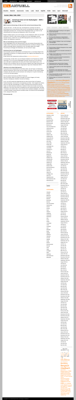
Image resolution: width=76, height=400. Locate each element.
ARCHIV (63, 113)
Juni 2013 (63, 323)
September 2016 (64, 260)
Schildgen (49, 173)
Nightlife (43, 10)
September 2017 (64, 240)
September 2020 (64, 200)
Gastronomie (20, 10)
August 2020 (63, 201)
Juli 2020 (62, 203)
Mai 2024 (63, 149)
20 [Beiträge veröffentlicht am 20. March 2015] (66, 355)
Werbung (21, 1)
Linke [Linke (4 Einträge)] (48, 90)
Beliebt (48, 27)
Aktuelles (5, 10)
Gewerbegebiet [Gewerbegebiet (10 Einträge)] (65, 87)
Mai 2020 (63, 206)
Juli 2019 (62, 213)
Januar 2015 (63, 292)
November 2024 (64, 139)
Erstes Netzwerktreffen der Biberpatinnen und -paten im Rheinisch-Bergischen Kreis (60, 74)
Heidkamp (49, 136)
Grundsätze (13, 1)
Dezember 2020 (64, 195)
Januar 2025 (63, 136)
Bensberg (49, 120)
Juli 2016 (62, 263)
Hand (48, 133)
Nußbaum (49, 157)
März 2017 (63, 250)
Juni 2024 (63, 147)
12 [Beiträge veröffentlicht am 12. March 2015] (64, 353)
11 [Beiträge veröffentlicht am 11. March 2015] (63, 353)
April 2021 (63, 191)
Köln (47, 141)
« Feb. (62, 358)
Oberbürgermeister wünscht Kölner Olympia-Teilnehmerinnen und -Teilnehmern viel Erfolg (58, 64)
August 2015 (63, 281)
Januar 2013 (63, 332)
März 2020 (63, 209)
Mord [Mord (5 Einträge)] (69, 90)
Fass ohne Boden (50, 126)
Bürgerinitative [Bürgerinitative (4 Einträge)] (58, 82)
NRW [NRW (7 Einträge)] (48, 92)
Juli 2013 (62, 322)
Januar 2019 (63, 217)
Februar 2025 (63, 134)
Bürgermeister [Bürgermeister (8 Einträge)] (65, 82)
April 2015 (63, 288)
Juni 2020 (63, 204)
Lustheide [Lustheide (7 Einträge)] (52, 90)
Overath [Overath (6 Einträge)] (59, 92)
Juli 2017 (62, 244)
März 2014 (63, 309)
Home (5, 1)
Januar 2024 (63, 156)
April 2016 (63, 268)
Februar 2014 (63, 310)
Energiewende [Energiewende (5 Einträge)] (58, 86)
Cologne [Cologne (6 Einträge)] (53, 84)
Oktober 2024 (63, 141)
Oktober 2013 (63, 317)
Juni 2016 (63, 265)
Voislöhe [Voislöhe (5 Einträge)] (60, 96)
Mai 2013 (63, 325)
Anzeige (48, 116)
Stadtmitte (49, 177)
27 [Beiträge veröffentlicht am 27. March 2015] (66, 356)
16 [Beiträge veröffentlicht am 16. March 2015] (61, 355)
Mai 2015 (63, 286)
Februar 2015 (63, 291)
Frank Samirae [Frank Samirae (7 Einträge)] (53, 87)
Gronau (48, 131)
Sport (58, 10)
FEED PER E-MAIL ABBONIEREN (61, 6)
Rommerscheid (50, 167)
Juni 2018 (63, 226)
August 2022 (63, 177)
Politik (48, 10)
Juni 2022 (63, 178)
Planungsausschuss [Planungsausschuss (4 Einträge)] (51, 93)
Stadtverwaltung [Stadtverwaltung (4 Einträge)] (62, 95)
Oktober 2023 (63, 160)
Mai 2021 (63, 190)
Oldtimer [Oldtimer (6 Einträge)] (55, 92)
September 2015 (64, 279)
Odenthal (48, 159)
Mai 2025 (63, 129)
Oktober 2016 (63, 258)
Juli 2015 (62, 283)
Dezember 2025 (64, 118)
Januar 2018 (63, 234)
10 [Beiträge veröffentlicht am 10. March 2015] (62, 353)
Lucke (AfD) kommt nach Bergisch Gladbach (58, 44)
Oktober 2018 (63, 219)
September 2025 (64, 123)
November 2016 (64, 257)
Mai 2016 (63, 266)
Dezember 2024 (64, 138)
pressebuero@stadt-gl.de (33, 56)
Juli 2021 (62, 188)
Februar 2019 (63, 216)
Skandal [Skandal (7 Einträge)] (49, 95)
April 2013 (63, 327)
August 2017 (63, 242)
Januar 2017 (63, 253)
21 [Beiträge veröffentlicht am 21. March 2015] (67, 355)
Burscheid (49, 123)
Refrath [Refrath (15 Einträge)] (66, 93)
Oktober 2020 (63, 198)
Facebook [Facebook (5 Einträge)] (64, 86)
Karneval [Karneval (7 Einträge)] (64, 89)
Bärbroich (49, 118)
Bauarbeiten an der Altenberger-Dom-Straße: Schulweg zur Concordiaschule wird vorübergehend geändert (60, 71)
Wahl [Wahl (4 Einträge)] (64, 96)
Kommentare (54, 27)
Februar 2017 (63, 252)
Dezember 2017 (64, 235)
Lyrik (48, 151)
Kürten (48, 144)
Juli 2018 (62, 224)
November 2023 (64, 159)
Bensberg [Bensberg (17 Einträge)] (59, 80)
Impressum (38, 1)
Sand (48, 170)
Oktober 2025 (63, 121)
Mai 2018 (63, 227)
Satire (54, 10)
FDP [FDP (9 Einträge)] (68, 86)
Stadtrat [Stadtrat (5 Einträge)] (56, 95)
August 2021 (63, 187)
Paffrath (48, 162)
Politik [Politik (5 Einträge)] (57, 93)
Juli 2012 (62, 341)
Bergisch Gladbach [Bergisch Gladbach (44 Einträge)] (65, 366)
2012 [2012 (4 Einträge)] (48, 80)
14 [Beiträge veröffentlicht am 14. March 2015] (67, 353)
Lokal (32, 10)
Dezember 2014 (64, 294)
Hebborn (48, 134)
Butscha (48, 125)
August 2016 (63, 261)
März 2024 (63, 152)
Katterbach (49, 139)
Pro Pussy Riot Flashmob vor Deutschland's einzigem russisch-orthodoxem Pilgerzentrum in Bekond (59, 38)
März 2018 (63, 231)
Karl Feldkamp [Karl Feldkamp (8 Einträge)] (58, 89)
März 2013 (63, 328)
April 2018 (63, 229)
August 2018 (63, 222)
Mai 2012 (63, 345)
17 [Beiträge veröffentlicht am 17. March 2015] (62, 355)
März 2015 (63, 289)
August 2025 (63, 125)
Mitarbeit (29, 1)
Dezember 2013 (64, 314)
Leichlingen (49, 146)
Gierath (48, 129)
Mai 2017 (63, 247)
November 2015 (64, 276)
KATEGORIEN (50, 113)
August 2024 (63, 144)
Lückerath (49, 149)
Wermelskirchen (50, 178)
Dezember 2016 (64, 255)
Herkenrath (49, 138)
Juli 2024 (62, 146)
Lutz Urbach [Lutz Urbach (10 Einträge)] (58, 90)
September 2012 (64, 338)
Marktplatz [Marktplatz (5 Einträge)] (64, 90)
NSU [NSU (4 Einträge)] (51, 92)
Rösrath (48, 169)
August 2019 (63, 211)
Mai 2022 (63, 180)
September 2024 (64, 143)
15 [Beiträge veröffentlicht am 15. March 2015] (68, 353)
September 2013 (64, 319)
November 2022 (64, 173)
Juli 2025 (62, 126)
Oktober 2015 (63, 278)
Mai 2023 (63, 167)
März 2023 (63, 170)
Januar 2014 (63, 312)
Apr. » (65, 358)
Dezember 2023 (64, 157)
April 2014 (63, 307)
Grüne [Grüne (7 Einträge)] (49, 89)
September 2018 (64, 221)
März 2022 (63, 183)
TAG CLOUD (65, 27)
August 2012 (63, 340)
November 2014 (64, 296)
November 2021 (64, 185)
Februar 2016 (63, 271)
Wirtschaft (65, 10)
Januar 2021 (63, 193)
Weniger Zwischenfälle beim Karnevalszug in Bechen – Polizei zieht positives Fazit (60, 54)
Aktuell (60, 27)
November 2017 (64, 237)
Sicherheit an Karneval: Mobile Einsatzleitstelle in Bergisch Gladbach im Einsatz (59, 57)
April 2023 (63, 169)
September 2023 (64, 162)
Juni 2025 (63, 128)
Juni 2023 (63, 165)
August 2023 (63, 164)
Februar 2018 (63, 232)
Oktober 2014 (63, 297)
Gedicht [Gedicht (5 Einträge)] (59, 87)
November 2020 (64, 196)
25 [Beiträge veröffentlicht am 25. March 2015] (63, 356)
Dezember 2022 (64, 172)
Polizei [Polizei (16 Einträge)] (62, 93)
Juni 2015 (63, 284)
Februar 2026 (63, 115)
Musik (37, 10)
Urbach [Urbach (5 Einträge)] (67, 95)
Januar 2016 (63, 273)
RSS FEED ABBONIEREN (62, 5)
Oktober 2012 (63, 336)
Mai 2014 (63, 306)
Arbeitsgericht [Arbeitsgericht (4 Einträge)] (53, 80)
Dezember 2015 (64, 275)
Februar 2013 (63, 330)
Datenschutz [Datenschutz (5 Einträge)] (58, 84)
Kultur (27, 10)
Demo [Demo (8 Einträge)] (62, 84)
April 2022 (63, 182)
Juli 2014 (62, 302)
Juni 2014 (63, 304)
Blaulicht (12, 10)
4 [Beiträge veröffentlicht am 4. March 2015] (63, 352)
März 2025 (63, 133)
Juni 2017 (63, 245)
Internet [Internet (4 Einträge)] (52, 89)
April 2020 (63, 208)
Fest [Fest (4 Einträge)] (48, 87)
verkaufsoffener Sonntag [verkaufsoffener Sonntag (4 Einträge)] (52, 96)
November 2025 (64, 120)
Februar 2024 (63, 154)
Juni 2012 (63, 343)
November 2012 (64, 335)
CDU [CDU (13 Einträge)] (48, 84)
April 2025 (63, 131)
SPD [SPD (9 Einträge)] (53, 95)
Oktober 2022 (63, 175)
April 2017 (63, 248)
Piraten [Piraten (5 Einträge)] (63, 92)
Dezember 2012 (64, 333)
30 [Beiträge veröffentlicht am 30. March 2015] (61, 357)
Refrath (48, 165)
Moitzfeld (48, 152)
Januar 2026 (63, 116)
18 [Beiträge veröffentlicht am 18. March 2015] (63, 355)
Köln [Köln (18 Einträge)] (68, 89)
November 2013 (64, 315)
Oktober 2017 (63, 239)
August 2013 (63, 320)
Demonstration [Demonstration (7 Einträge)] (51, 86)
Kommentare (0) (8, 94)
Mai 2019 (63, 214)
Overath (48, 160)
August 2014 (63, 301)
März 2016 (63, 270)
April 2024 (63, 151)
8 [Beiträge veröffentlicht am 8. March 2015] (68, 352)
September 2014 (64, 299)
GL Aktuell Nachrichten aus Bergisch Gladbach (18, 398)
